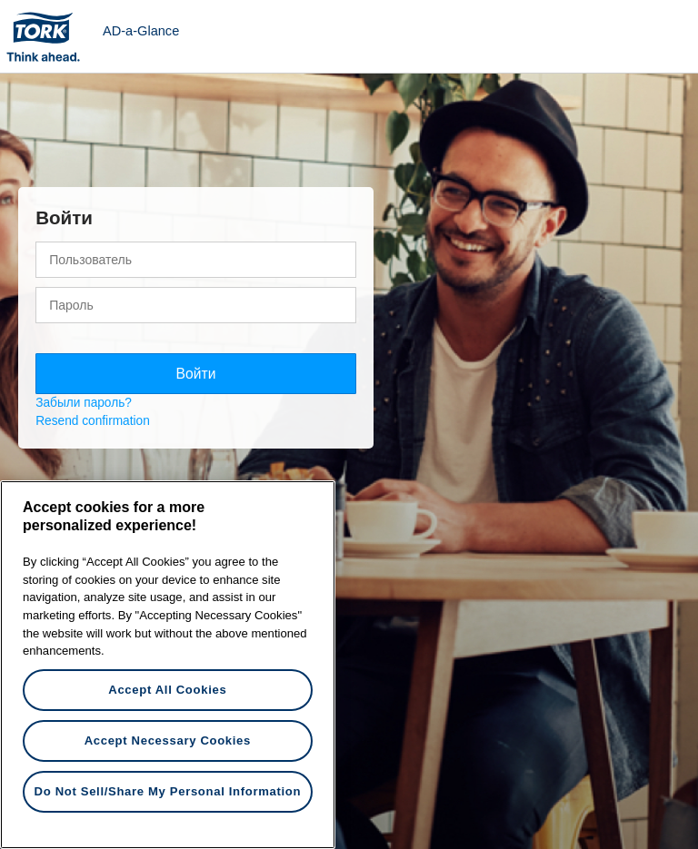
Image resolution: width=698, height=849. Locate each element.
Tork (49, 36)
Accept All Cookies (167, 689)
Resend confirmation (92, 421)
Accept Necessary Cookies (168, 740)
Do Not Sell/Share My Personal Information (168, 791)
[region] (167, 664)
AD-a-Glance (141, 31)
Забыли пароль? (83, 403)
